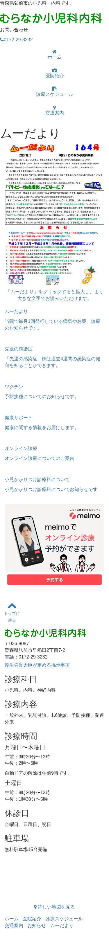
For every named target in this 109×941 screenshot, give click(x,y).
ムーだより (62, 925)
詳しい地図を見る (54, 906)
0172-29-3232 (16, 39)
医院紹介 (54, 73)
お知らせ (36, 925)
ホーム (54, 54)
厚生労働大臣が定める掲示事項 (37, 665)
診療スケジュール (54, 92)
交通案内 (54, 110)
